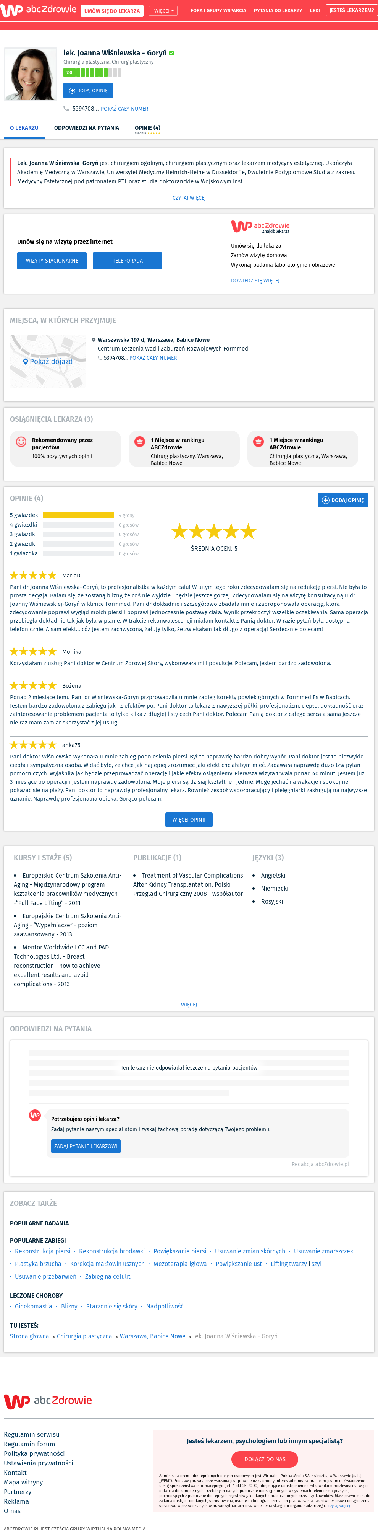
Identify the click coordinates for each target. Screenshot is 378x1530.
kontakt (15, 1472)
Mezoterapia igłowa (180, 1263)
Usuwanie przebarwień (45, 1276)
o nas (12, 1510)
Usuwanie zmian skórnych (250, 1251)
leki (315, 10)
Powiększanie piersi (179, 1251)
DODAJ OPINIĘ (88, 90)
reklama (16, 1501)
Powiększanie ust (239, 1263)
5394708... (86, 108)
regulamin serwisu (32, 1434)
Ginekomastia (33, 1306)
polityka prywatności (34, 1453)
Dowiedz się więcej (255, 280)
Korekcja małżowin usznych (107, 1263)
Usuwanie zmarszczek (323, 1251)
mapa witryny (23, 1482)
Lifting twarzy (289, 1263)
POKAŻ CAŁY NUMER (124, 109)
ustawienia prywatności (38, 1463)
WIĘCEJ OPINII (189, 820)
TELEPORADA (128, 260)
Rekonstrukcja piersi (42, 1251)
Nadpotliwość (165, 1306)
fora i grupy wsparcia (218, 10)
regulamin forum (29, 1443)
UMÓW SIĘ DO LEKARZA (112, 11)
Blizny (69, 1306)
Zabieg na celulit (108, 1276)
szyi (316, 1263)
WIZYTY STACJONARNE (52, 260)
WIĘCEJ (189, 1004)
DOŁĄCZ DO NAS (265, 1459)
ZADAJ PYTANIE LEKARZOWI (86, 1146)
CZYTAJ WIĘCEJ (189, 198)
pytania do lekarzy (278, 10)
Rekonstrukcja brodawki (112, 1251)
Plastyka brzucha (38, 1263)
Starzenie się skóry (111, 1306)
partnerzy (17, 1491)
